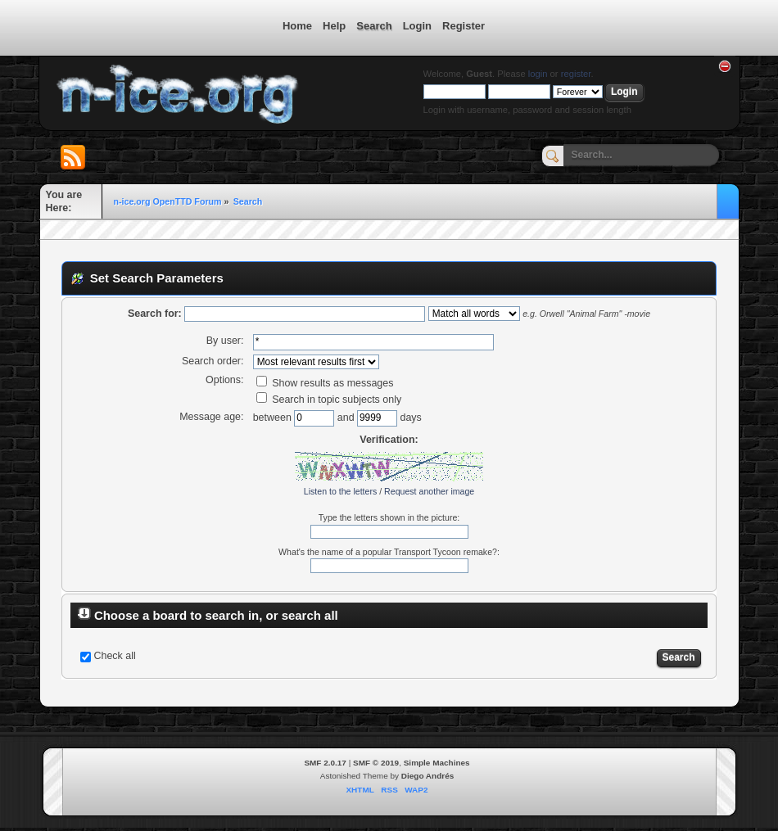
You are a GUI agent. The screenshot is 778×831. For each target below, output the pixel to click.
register (576, 74)
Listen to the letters (341, 491)
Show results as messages (325, 383)
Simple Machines (437, 762)
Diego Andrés (427, 775)
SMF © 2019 (376, 762)
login (538, 74)
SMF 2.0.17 (325, 762)
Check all (114, 656)
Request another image (429, 491)
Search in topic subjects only (329, 399)
